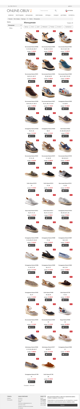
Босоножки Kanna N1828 (31, 101)
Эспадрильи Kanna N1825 (65, 101)
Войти (70, 6)
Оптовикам (20, 408)
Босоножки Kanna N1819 (48, 156)
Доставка (63, 15)
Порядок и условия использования (25, 406)
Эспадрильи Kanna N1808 (48, 238)
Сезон (32, 26)
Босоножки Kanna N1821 (31, 156)
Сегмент (59, 26)
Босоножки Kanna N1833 (48, 319)
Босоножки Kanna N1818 (65, 156)
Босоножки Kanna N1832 (65, 46)
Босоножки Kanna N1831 (31, 74)
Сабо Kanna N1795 (65, 292)
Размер (52, 26)
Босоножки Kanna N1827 (48, 101)
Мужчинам (39, 15)
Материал (44, 26)
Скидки (56, 15)
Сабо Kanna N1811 (48, 210)
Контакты (71, 15)
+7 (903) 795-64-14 (12, 6)
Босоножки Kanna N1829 (65, 74)
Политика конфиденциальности (25, 403)
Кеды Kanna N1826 (65, 319)
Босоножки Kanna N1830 (48, 74)
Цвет (38, 26)
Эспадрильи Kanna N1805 (48, 265)
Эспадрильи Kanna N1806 (31, 265)
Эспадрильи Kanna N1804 (65, 347)
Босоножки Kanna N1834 (31, 319)
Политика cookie (21, 404)
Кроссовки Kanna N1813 (65, 183)
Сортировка (68, 26)
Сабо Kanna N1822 (65, 128)
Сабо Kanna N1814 (48, 183)
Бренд (26, 26)
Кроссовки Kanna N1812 (31, 210)
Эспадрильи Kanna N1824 (31, 128)
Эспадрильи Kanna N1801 (31, 292)
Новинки (11, 15)
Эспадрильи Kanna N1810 (65, 210)
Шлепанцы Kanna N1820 (31, 347)
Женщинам (29, 15)
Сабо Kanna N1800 (48, 292)
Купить (31, 54)
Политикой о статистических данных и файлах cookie (61, 402)
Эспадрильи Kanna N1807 (65, 238)
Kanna (9, 22)
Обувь (15, 28)
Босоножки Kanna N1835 (48, 46)
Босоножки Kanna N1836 (31, 46)
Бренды (49, 15)
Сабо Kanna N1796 (48, 374)
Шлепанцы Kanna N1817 (48, 347)
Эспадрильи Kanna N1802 (65, 265)
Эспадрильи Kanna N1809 (31, 238)
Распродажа (19, 15)
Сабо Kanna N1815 (31, 183)
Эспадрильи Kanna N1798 (31, 374)
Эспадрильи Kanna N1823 (48, 128)
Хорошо (62, 405)
